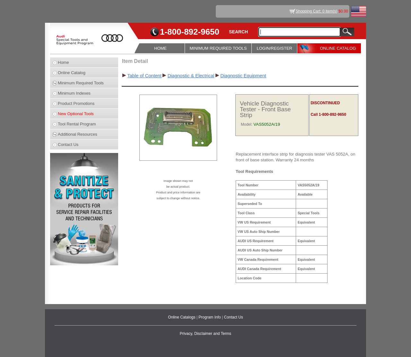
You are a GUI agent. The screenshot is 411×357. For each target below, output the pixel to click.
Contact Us (68, 144)
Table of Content (144, 75)
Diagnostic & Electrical (191, 75)
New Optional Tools (76, 113)
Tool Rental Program (77, 124)
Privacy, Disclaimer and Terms (205, 333)
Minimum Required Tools (81, 83)
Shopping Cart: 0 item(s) (316, 11)
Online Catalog (71, 72)
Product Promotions (76, 103)
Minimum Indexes (74, 93)
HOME (160, 48)
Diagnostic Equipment (243, 75)
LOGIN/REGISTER (274, 48)
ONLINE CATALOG (338, 48)
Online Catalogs (182, 317)
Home (63, 62)
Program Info (210, 317)
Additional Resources (77, 134)
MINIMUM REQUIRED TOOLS (218, 48)
